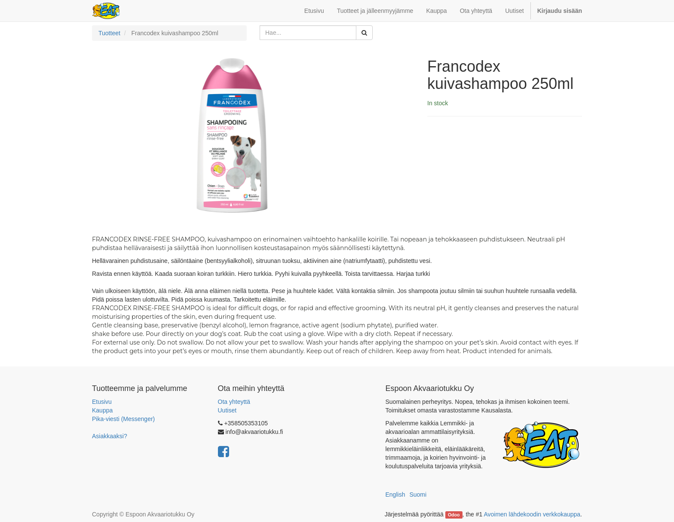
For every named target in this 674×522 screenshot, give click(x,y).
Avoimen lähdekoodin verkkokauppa (532, 514)
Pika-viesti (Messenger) (123, 418)
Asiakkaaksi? (109, 436)
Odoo (454, 514)
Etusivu (102, 401)
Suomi (417, 494)
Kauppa (102, 410)
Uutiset (227, 410)
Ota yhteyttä (234, 401)
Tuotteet (109, 33)
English (395, 494)
